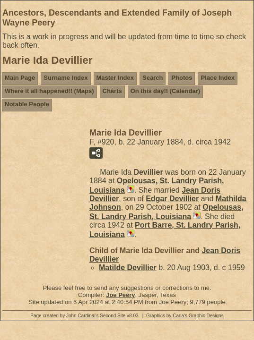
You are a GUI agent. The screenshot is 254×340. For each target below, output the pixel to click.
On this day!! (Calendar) (165, 90)
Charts (112, 90)
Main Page (20, 77)
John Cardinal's (82, 315)
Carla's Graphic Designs (198, 315)
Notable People (27, 104)
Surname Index (66, 77)
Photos (181, 77)
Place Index (218, 77)
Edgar (172, 199)
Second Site (112, 315)
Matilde (128, 268)
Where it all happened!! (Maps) (49, 90)
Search (152, 77)
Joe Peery (120, 294)
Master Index (115, 77)
